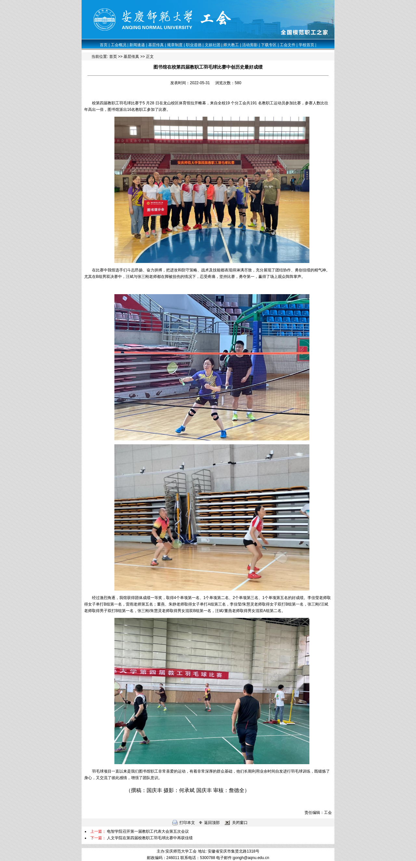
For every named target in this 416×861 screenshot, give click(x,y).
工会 (328, 812)
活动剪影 (250, 45)
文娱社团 (212, 45)
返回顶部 (209, 822)
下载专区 (269, 45)
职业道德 (194, 45)
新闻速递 (137, 45)
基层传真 (156, 45)
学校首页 (306, 45)
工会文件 (287, 45)
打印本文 (183, 822)
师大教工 (231, 45)
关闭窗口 (236, 822)
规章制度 (175, 45)
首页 (104, 45)
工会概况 (118, 45)
